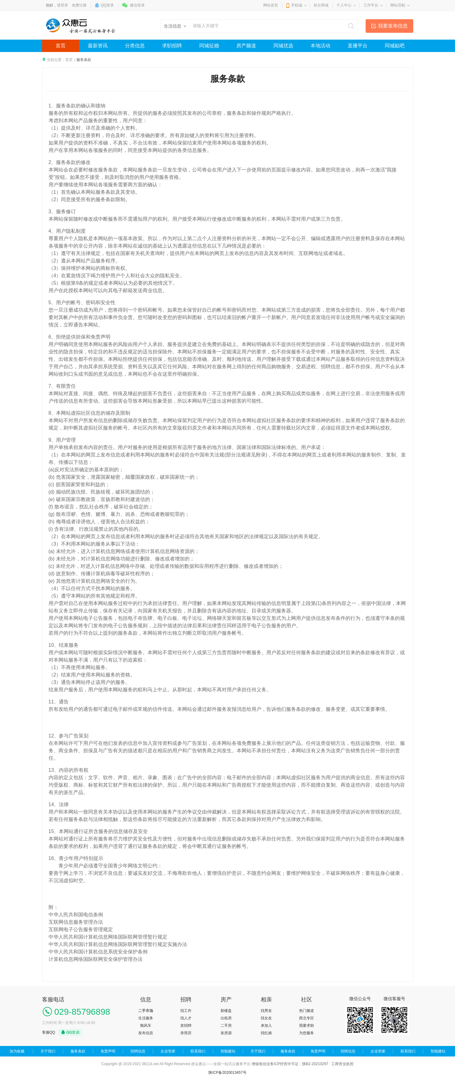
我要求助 (306, 1025)
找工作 (185, 1011)
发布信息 (145, 1033)
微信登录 (137, 5)
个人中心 (344, 5)
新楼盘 (226, 1011)
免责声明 (108, 1051)
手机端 (296, 5)
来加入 (266, 1025)
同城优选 (283, 45)
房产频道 (246, 45)
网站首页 (270, 5)
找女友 (266, 1018)
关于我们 (48, 1051)
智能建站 (228, 1051)
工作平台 (370, 5)
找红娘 (266, 1033)
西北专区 (306, 1018)
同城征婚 (209, 45)
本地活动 (320, 45)
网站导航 (397, 5)
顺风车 (145, 1025)
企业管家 (168, 1051)
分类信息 (135, 45)
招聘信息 (138, 1051)
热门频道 (306, 1011)
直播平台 (357, 45)
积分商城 (321, 5)
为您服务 (306, 1033)
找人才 (185, 1018)
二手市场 (145, 1011)
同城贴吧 (395, 45)
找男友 (266, 1011)
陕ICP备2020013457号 (227, 1072)
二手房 (226, 1025)
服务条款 (78, 1051)
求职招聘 (172, 45)
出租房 (226, 1018)
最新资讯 (98, 45)
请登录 (62, 5)
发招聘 (185, 1025)
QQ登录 (107, 5)
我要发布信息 (393, 25)
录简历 (185, 1033)
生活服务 (145, 1018)
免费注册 (79, 5)
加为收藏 (17, 1051)
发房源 (226, 1033)
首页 (61, 45)
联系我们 (198, 1051)
